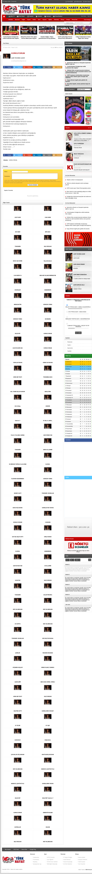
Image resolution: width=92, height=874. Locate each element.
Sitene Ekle (23, 850)
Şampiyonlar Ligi (36, 865)
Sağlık (23, 19)
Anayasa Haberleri (82, 860)
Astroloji (47, 16)
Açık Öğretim (49, 860)
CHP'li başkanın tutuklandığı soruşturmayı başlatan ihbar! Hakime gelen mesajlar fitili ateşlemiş (77, 76)
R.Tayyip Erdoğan (67, 858)
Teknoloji (56, 19)
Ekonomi (17, 19)
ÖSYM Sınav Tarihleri (52, 863)
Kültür (34, 19)
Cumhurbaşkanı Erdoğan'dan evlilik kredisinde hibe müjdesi (75, 67)
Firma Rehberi (57, 16)
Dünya (62, 19)
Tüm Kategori (87, 19)
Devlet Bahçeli (66, 860)
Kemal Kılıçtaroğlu (67, 863)
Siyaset (44, 19)
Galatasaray (35, 858)
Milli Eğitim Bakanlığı (51, 865)
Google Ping (32, 850)
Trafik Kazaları (81, 863)
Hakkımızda (78, 1)
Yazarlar (30, 16)
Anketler (39, 16)
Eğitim (50, 19)
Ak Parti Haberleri (67, 865)
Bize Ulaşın (86, 1)
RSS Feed (15, 850)
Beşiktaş (34, 863)
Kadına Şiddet (81, 858)
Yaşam (29, 19)
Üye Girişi (83, 16)
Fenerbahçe (35, 860)
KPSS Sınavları (50, 858)
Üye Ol (89, 16)
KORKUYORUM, (13, 160)
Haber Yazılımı (5, 873)
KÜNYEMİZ (69, 1)
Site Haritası (7, 850)
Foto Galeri (21, 16)
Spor (39, 19)
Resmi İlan (74, 19)
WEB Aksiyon (88, 870)
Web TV (12, 16)
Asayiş (68, 19)
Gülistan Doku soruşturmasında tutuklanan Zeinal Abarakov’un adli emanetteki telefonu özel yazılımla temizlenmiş (78, 71)
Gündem (10, 19)
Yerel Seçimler (81, 865)
